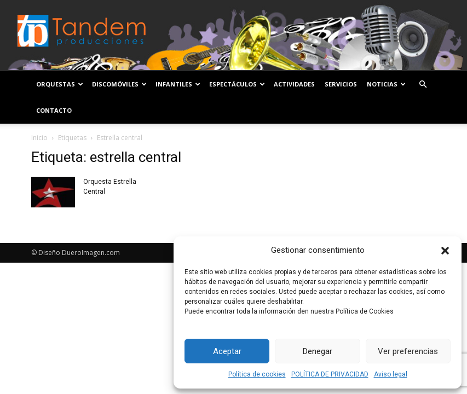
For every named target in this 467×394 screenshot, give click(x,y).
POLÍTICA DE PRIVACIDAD (329, 374)
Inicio (39, 137)
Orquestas (59, 84)
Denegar (317, 351)
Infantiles (177, 84)
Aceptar (227, 351)
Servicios (341, 84)
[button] (445, 250)
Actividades (294, 84)
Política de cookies (257, 374)
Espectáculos (237, 84)
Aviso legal (390, 374)
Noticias (386, 84)
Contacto (54, 110)
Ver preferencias (408, 351)
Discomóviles (119, 84)
